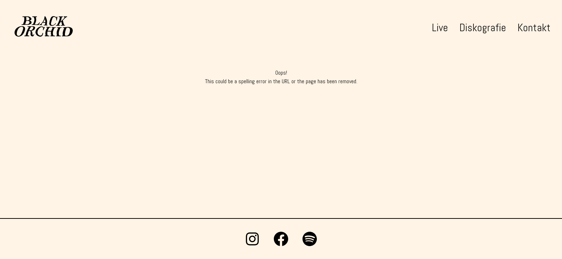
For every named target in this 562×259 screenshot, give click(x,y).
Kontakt (534, 27)
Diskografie (482, 27)
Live (440, 27)
